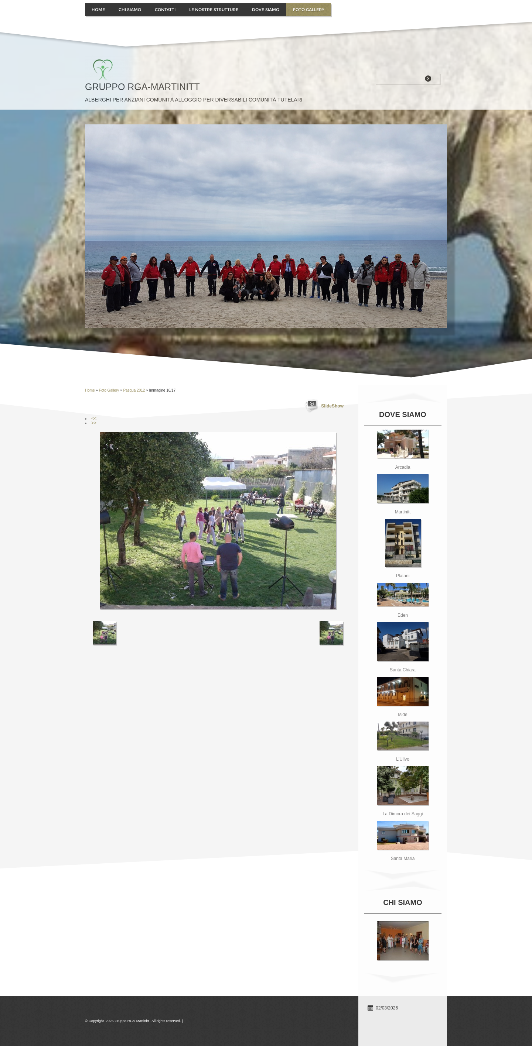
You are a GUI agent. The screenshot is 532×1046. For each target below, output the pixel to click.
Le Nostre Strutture (213, 9)
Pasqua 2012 (134, 390)
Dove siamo (265, 9)
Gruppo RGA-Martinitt (142, 87)
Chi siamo (130, 9)
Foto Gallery (308, 9)
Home (98, 9)
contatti (165, 9)
